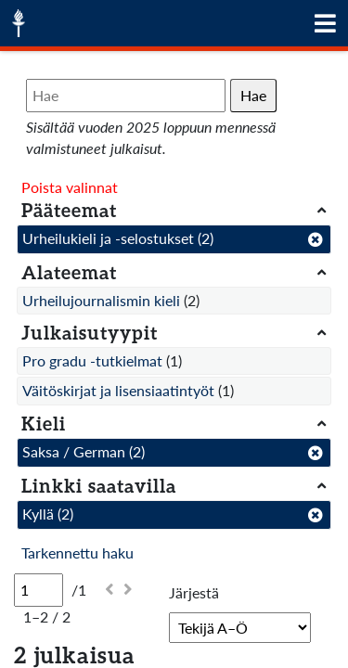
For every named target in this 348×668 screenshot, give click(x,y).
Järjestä (194, 592)
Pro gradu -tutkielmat (92, 360)
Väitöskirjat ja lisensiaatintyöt (118, 390)
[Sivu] (38, 590)
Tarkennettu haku (77, 552)
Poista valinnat (69, 187)
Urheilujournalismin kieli (101, 300)
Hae (253, 95)
